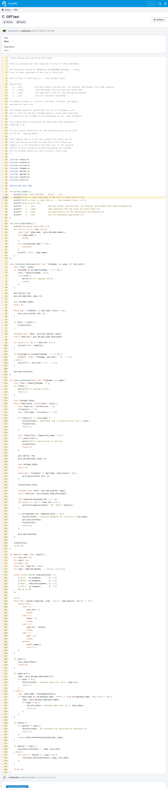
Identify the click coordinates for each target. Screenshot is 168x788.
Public (22, 22)
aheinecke (25, 30)
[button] (165, 3)
